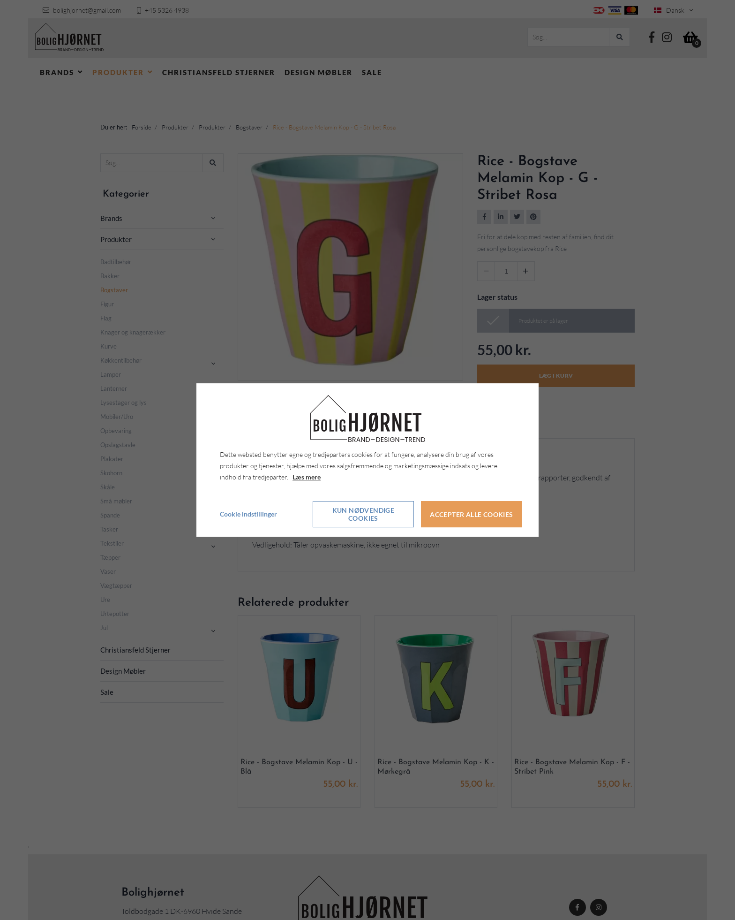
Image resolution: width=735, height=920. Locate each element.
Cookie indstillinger (248, 514)
